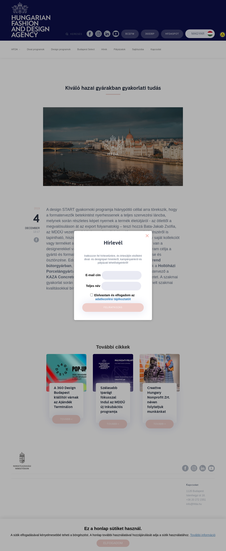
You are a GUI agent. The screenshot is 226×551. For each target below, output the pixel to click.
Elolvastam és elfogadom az (114, 295)
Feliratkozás (113, 307)
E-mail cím (93, 275)
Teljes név (93, 286)
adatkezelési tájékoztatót (113, 299)
